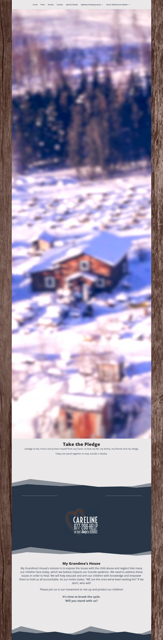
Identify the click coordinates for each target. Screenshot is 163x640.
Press (43, 5)
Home (35, 5)
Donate (51, 5)
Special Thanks (72, 5)
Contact (60, 5)
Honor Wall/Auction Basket (117, 5)
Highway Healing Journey (91, 5)
